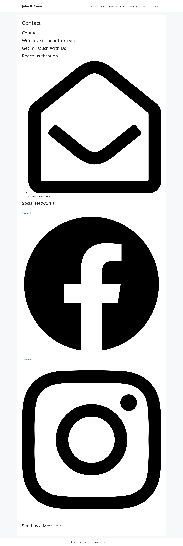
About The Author (116, 6)
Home (93, 6)
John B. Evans (32, 6)
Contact (145, 6)
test (102, 6)
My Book (133, 6)
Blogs (156, 6)
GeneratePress (106, 542)
